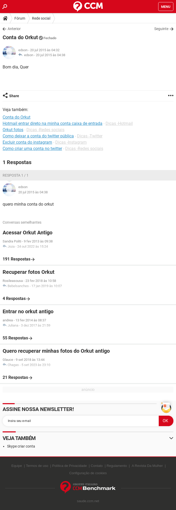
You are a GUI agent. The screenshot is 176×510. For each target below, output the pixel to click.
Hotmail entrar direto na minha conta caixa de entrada (52, 123)
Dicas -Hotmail (119, 123)
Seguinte (161, 29)
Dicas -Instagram (71, 142)
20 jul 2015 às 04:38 (50, 55)
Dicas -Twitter (89, 136)
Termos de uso (37, 466)
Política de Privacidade (69, 466)
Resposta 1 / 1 (16, 175)
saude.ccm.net (88, 501)
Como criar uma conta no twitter (32, 148)
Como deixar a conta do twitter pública (38, 136)
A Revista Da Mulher (147, 466)
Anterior (14, 29)
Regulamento (117, 466)
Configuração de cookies (88, 473)
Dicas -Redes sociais (45, 129)
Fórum (19, 18)
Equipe (16, 466)
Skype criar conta (21, 446)
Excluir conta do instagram (27, 142)
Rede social (41, 18)
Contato (97, 466)
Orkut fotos (13, 129)
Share (14, 96)
